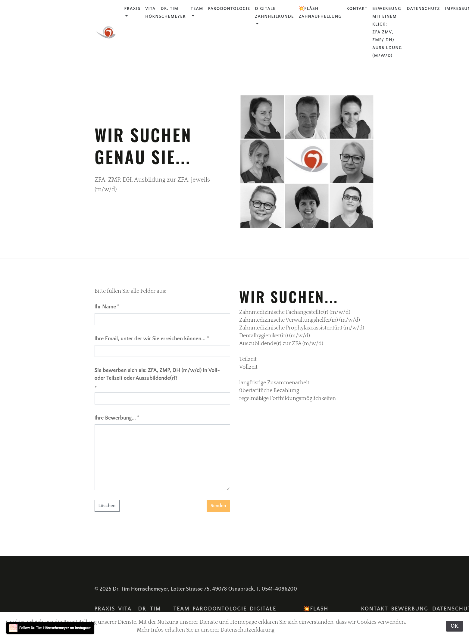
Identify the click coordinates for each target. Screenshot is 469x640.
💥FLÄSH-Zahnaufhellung (320, 12)
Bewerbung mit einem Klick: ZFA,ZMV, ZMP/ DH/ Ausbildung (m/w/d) (387, 32)
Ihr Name (105, 307)
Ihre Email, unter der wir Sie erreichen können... (150, 339)
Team (197, 8)
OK (454, 626)
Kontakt (356, 8)
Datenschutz (423, 8)
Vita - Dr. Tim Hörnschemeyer (165, 12)
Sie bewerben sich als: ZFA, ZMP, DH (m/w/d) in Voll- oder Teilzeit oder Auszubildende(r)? (157, 374)
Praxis (132, 8)
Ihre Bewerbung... (115, 418)
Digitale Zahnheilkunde (274, 12)
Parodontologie (229, 8)
